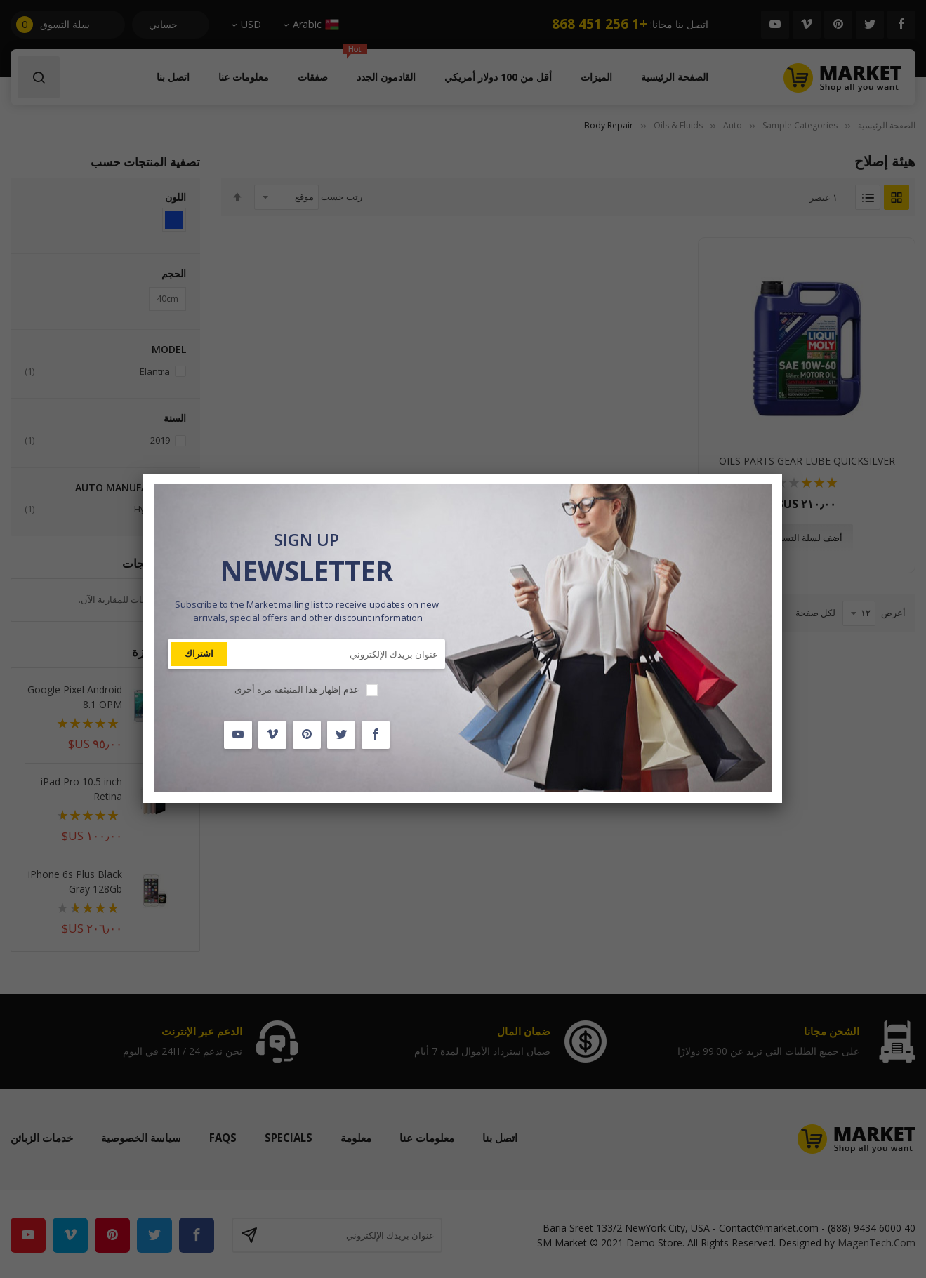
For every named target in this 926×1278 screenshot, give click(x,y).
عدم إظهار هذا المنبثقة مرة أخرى (296, 689)
